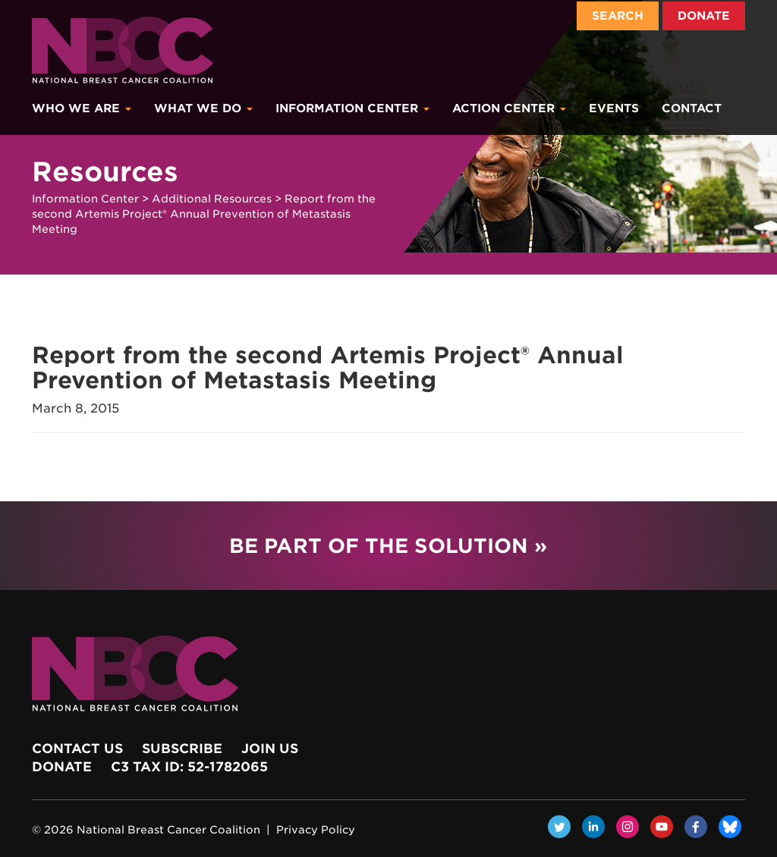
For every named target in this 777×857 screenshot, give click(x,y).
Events (614, 108)
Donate (704, 16)
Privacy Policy (315, 830)
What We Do (203, 108)
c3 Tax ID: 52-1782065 (189, 766)
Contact (692, 108)
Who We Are (81, 108)
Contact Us (77, 748)
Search (617, 16)
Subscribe (182, 748)
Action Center (509, 108)
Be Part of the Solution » (388, 545)
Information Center (352, 108)
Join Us (269, 748)
